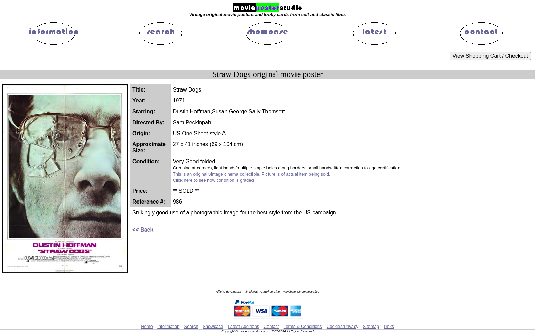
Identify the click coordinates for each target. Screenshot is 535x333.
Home (147, 326)
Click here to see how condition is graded (213, 180)
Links (389, 326)
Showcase (213, 326)
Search (191, 326)
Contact (271, 326)
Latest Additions (243, 326)
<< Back (142, 230)
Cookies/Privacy (342, 326)
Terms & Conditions (303, 326)
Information (168, 326)
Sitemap (371, 326)
